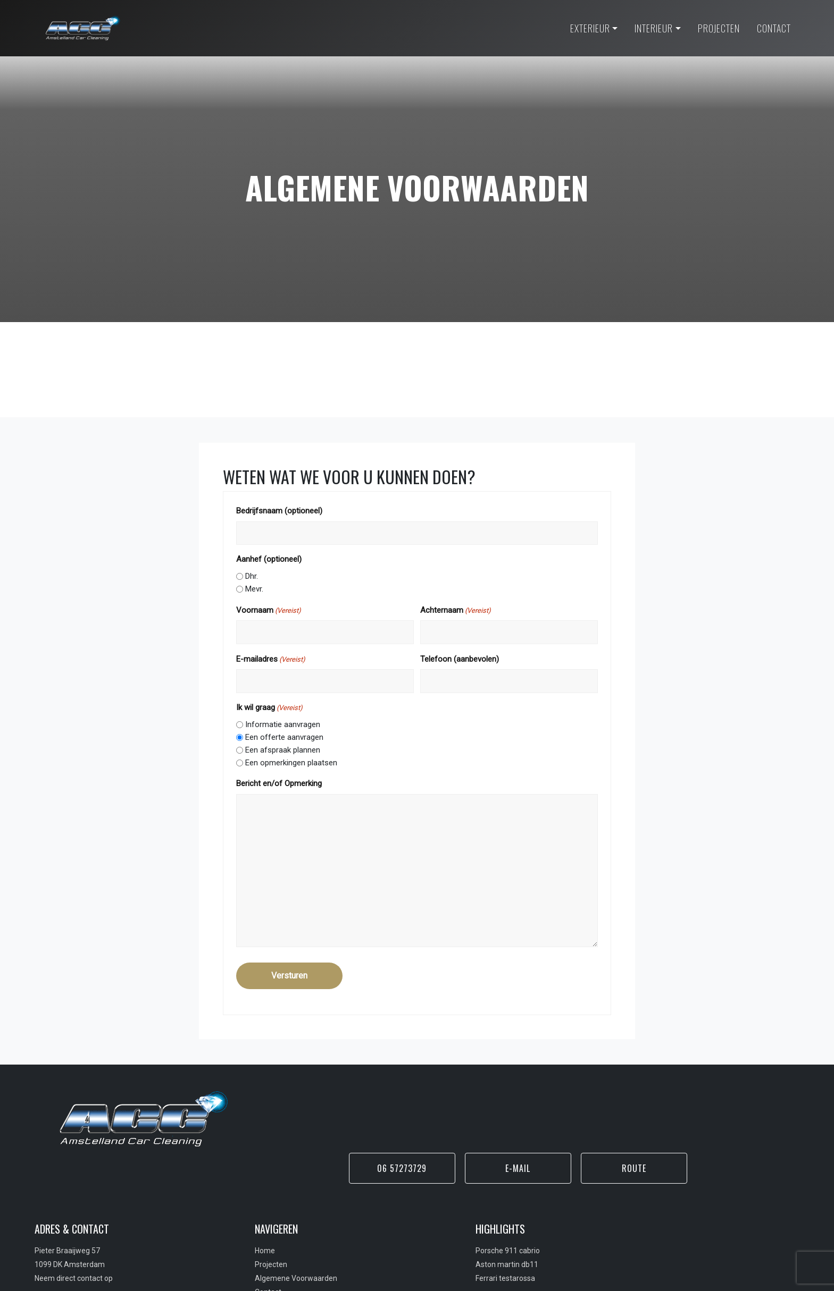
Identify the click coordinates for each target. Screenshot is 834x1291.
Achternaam (455, 619)
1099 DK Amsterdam (73, 1218)
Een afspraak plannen (303, 758)
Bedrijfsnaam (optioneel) (300, 519)
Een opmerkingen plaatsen (312, 771)
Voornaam (289, 619)
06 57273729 (508, 1118)
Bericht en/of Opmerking (300, 792)
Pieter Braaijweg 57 (71, 1204)
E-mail (625, 1118)
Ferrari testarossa (453, 1232)
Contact (244, 1246)
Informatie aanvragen (303, 733)
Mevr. (275, 597)
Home (241, 1204)
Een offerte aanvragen (305, 745)
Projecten (247, 1218)
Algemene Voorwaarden (272, 1232)
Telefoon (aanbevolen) (459, 667)
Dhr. (272, 584)
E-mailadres (292, 668)
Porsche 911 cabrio (455, 1204)
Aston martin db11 (454, 1218)
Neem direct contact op (77, 1232)
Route (742, 1118)
